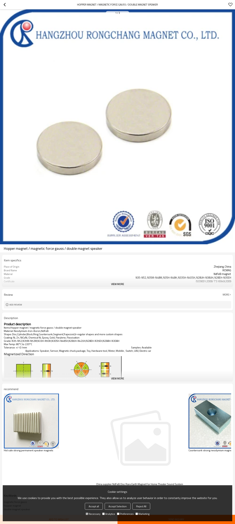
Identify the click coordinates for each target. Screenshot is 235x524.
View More (117, 284)
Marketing (142, 514)
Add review (15, 304)
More (226, 294)
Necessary (93, 514)
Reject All (141, 506)
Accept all (94, 506)
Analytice (108, 514)
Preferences (125, 514)
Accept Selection (118, 506)
